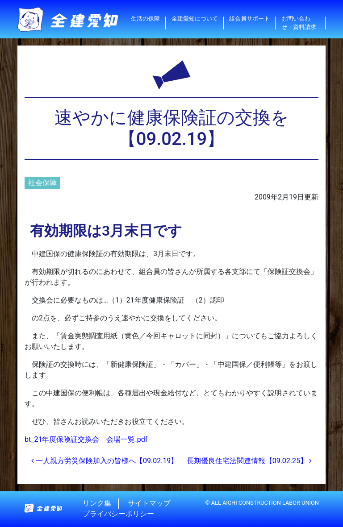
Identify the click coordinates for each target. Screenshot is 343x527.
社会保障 (42, 182)
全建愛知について (195, 18)
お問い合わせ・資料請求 (298, 22)
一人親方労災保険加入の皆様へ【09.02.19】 (104, 460)
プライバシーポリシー (118, 514)
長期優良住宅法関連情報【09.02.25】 (249, 460)
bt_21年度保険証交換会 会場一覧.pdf (86, 439)
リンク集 (97, 503)
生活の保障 (145, 18)
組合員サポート (249, 18)
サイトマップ (149, 503)
